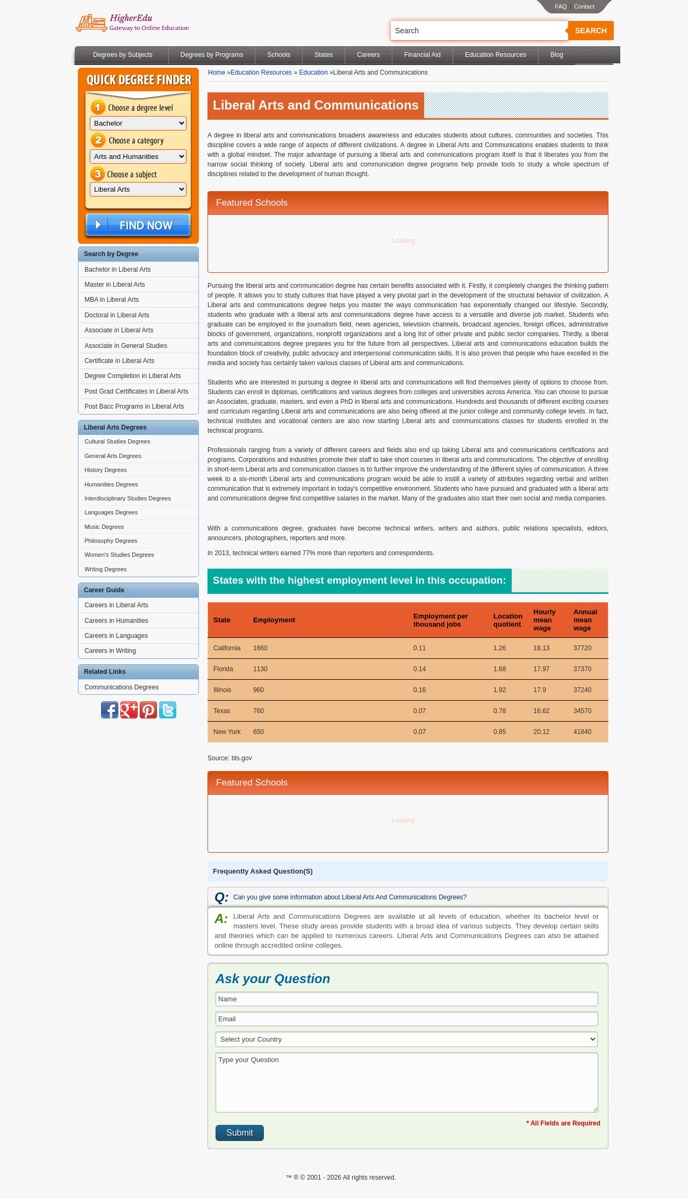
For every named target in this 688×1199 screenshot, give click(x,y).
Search (591, 30)
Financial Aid (422, 55)
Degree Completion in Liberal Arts (132, 376)
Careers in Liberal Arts (116, 605)
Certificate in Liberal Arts (119, 361)
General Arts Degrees (112, 456)
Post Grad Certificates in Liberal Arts (136, 391)
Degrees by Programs (212, 55)
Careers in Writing (110, 651)
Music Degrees (104, 527)
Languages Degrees (111, 512)
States (323, 55)
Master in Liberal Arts (114, 284)
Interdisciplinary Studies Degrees (127, 498)
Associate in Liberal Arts (118, 330)
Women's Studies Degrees (119, 554)
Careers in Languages (116, 636)
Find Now (137, 225)
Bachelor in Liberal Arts (117, 269)
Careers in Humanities (116, 620)
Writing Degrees (105, 569)
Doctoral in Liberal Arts (116, 315)
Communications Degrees (121, 687)
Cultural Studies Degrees (117, 441)
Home (216, 72)
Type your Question (407, 1082)
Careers (368, 55)
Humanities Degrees (111, 484)
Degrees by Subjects (123, 55)
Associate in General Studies (125, 346)
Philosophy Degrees (110, 540)
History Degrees (105, 470)
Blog (556, 55)
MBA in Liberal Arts (111, 299)
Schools (278, 55)
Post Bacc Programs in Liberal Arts (134, 406)
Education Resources (495, 55)
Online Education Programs (132, 23)
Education (313, 72)
